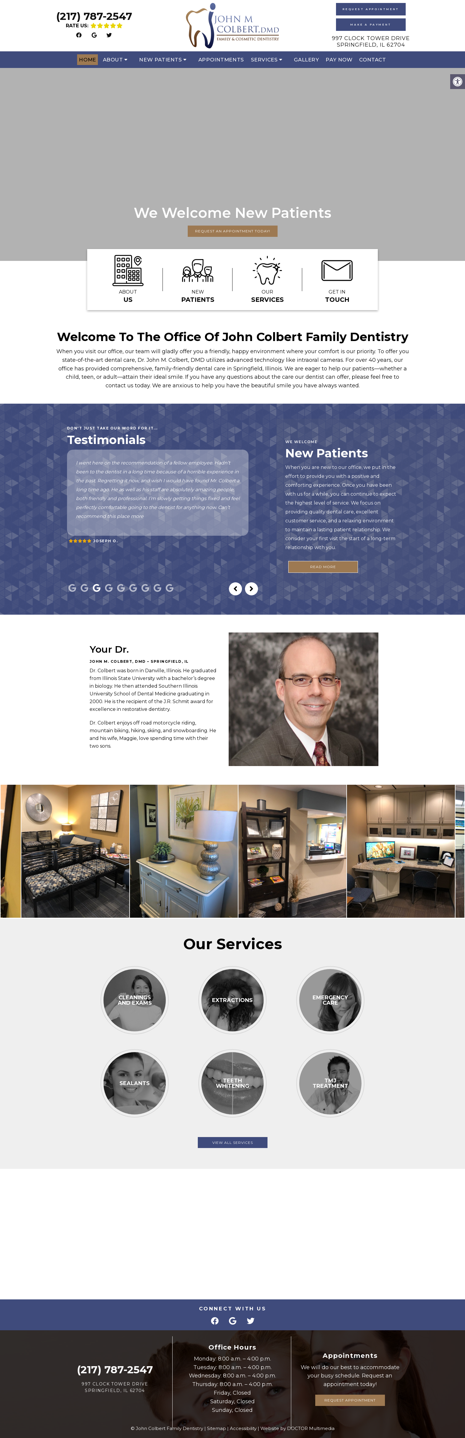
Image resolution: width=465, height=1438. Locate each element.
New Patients (160, 60)
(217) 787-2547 (94, 16)
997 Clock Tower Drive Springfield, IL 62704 (371, 41)
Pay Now (339, 60)
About (113, 60)
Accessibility (243, 1428)
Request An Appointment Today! (232, 231)
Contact (372, 60)
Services (264, 60)
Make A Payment (370, 24)
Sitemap (216, 1428)
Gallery (306, 60)
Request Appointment (371, 9)
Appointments (221, 60)
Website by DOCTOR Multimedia (297, 1428)
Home (87, 60)
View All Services (232, 1142)
